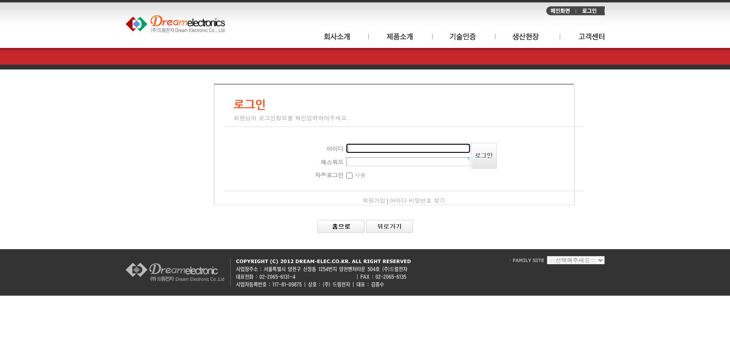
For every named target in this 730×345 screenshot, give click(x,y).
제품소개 (401, 38)
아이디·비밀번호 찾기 (417, 200)
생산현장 (527, 38)
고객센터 (582, 38)
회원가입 (374, 200)
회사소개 (341, 38)
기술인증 (464, 38)
